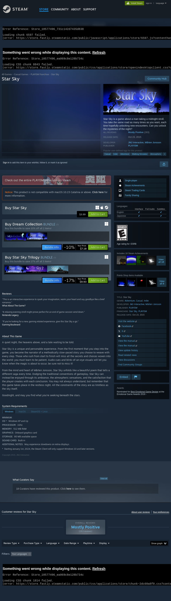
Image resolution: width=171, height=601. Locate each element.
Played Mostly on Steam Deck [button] (107, 563)
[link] (75, 251)
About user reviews (140, 516)
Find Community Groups (130, 368)
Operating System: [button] (137, 563)
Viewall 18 (161, 265)
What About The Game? (14, 310)
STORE (44, 9)
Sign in (6, 167)
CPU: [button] (154, 563)
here (68, 493)
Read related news (127, 359)
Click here (98, 196)
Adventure (124, 158)
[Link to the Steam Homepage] (18, 12)
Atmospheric (155, 158)
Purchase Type (31, 552)
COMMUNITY (60, 9)
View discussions (126, 364)
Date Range (70, 552)
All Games (7, 78)
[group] (85, 565)
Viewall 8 (161, 286)
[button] (98, 218)
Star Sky (133, 315)
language (160, 3)
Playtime (87, 552)
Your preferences (161, 516)
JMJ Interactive (136, 146)
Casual (107, 158)
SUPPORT (89, 9)
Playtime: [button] (82, 563)
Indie (115, 158)
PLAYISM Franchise (40, 78)
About (76, 9)
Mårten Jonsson (153, 146)
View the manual (128, 345)
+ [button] (164, 158)
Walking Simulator (140, 158)
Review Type (10, 552)
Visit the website (127, 325)
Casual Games (21, 78)
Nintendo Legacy (10, 319)
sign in (149, 3)
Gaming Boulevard (11, 329)
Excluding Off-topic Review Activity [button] (55, 563)
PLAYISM (133, 150)
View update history (128, 354)
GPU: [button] (5, 568)
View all (103, 483)
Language (51, 552)
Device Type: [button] (20, 568)
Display (103, 552)
